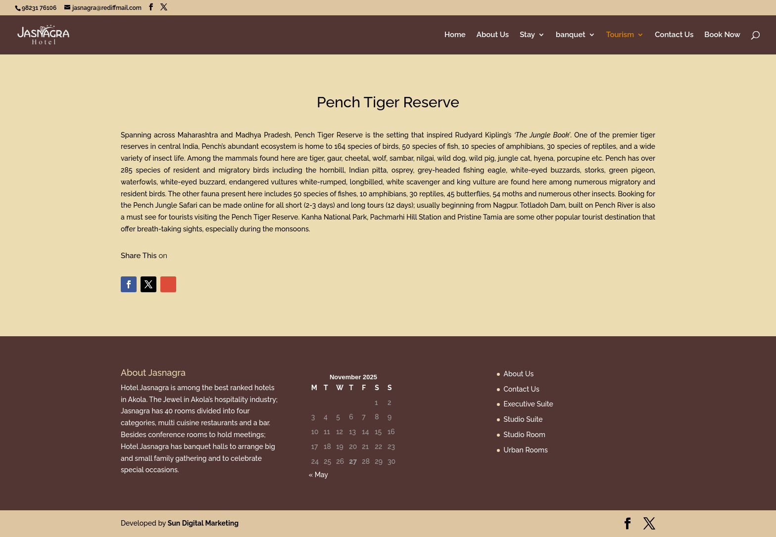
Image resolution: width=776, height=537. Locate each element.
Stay (527, 35)
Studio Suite (523, 419)
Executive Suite (528, 404)
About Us (493, 35)
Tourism (620, 35)
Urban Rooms (526, 450)
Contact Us (674, 35)
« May (318, 475)
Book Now (722, 35)
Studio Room (524, 435)
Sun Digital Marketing (203, 523)
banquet (570, 35)
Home (455, 35)
